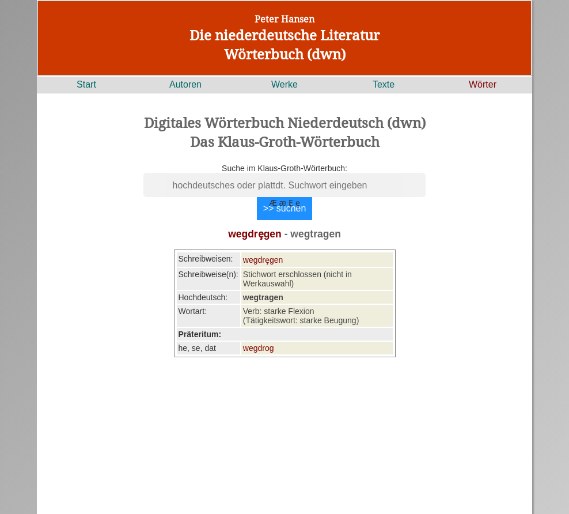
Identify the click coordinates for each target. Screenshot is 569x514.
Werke (284, 84)
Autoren (185, 84)
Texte (383, 84)
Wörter (482, 84)
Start (86, 84)
